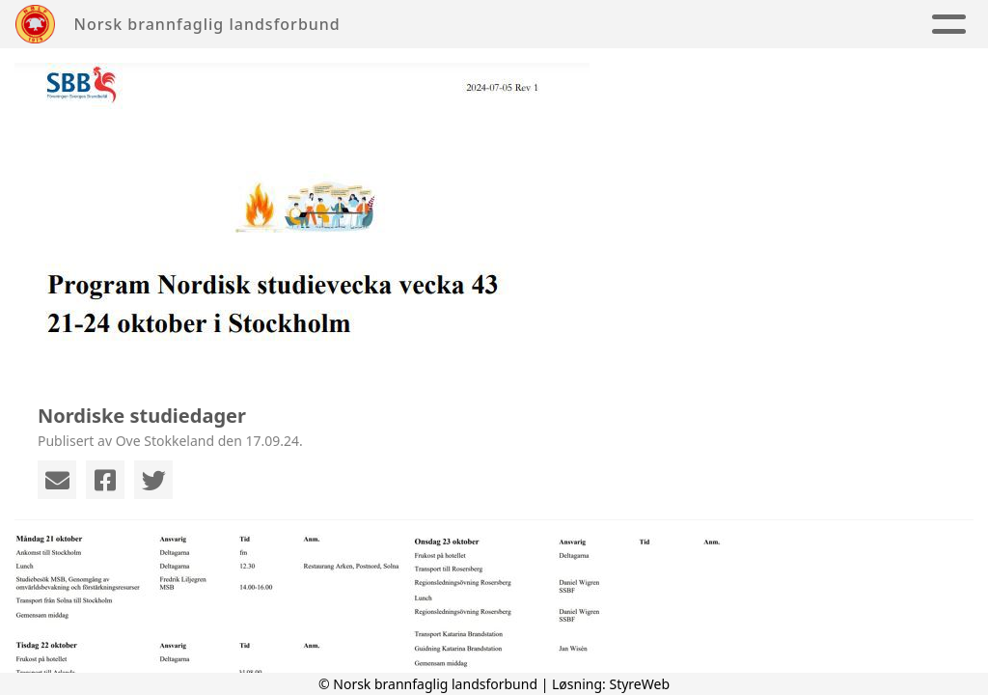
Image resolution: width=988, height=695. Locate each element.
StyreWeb (639, 684)
